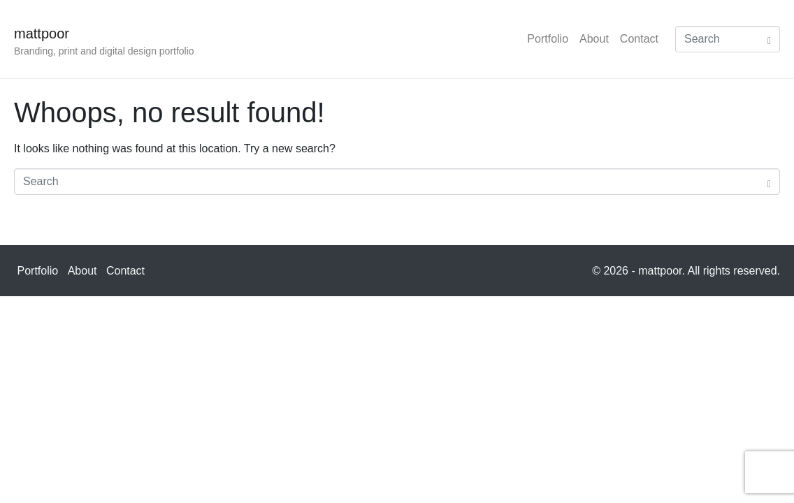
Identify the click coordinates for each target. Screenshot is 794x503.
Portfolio (547, 39)
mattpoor (41, 33)
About (594, 39)
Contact (639, 39)
